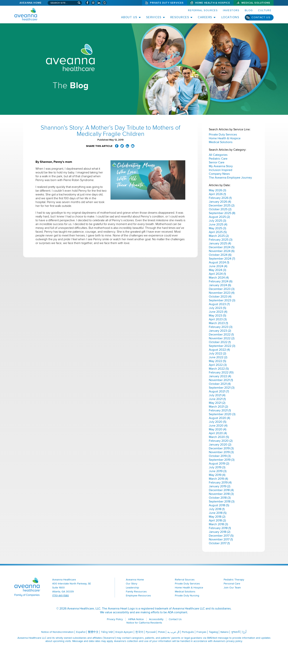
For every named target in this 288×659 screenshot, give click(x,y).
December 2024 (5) (221, 247)
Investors (231, 10)
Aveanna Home (31, 2)
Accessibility (156, 619)
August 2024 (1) (219, 262)
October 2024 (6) (220, 255)
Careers (205, 17)
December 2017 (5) (221, 536)
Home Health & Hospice (212, 2)
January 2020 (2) (220, 444)
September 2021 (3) (221, 388)
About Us (129, 17)
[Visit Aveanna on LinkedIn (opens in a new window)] (99, 3)
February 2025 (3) (220, 240)
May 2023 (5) (217, 315)
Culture (264, 10)
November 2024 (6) (221, 251)
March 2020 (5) (219, 437)
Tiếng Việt (107, 632)
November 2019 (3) (221, 452)
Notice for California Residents (144, 622)
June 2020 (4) (218, 426)
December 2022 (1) (221, 334)
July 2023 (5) (217, 308)
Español (80, 632)
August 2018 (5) (219, 505)
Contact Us (261, 17)
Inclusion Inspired (220, 170)
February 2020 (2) (221, 441)
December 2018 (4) (221, 490)
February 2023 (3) (220, 327)
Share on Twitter (122, 146)
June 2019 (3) (217, 471)
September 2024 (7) (222, 259)
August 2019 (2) (219, 463)
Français (201, 632)
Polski (161, 632)
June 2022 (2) (218, 357)
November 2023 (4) (221, 293)
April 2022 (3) (218, 365)
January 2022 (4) (220, 376)
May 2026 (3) (217, 190)
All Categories (218, 155)
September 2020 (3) (222, 414)
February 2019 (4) (220, 482)
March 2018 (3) (218, 524)
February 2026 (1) (220, 198)
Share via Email (132, 146)
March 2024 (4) (219, 278)
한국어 (139, 632)
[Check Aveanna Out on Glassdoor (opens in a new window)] (105, 3)
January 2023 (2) (220, 331)
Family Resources (136, 591)
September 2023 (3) (222, 300)
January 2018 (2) (219, 532)
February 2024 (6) (220, 281)
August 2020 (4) (219, 418)
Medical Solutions (255, 2)
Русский (151, 632)
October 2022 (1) (220, 342)
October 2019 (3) (220, 456)
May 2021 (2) (217, 403)
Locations (230, 17)
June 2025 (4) (218, 224)
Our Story (131, 583)
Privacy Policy (115, 619)
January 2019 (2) (219, 486)
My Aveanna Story (221, 166)
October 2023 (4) (220, 296)
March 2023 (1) (218, 323)
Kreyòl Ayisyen (124, 632)
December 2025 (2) (221, 205)
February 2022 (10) (221, 372)
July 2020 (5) (217, 422)
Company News (219, 174)
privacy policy (234, 641)
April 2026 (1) (217, 194)
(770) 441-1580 (60, 595)
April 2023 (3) (218, 319)
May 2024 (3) (217, 270)
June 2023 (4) (218, 312)
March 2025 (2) (219, 236)
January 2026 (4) (220, 202)
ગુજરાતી (235, 632)
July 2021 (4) (217, 395)
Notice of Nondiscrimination (57, 632)
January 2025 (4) (220, 243)
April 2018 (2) (217, 520)
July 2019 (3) (217, 467)
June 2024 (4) (218, 266)
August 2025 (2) (219, 217)
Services (154, 17)
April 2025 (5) (218, 232)
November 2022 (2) (221, 338)
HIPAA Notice (136, 619)
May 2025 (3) (217, 228)
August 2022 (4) (219, 350)
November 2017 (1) (221, 539)
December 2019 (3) (221, 448)
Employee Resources (138, 595)
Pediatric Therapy (234, 579)
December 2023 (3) (221, 289)
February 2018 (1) (220, 528)
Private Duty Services (167, 2)
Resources (179, 17)
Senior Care (216, 162)
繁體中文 (93, 632)
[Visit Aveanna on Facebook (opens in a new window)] (87, 3)
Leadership (132, 587)
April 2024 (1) (217, 274)
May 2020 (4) (217, 429)
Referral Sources (203, 10)
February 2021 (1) (220, 410)
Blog (249, 10)
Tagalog (213, 632)
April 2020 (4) (218, 433)
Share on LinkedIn (127, 146)
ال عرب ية (173, 632)
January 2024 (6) (220, 285)
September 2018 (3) (221, 501)
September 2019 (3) (221, 460)
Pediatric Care (218, 159)
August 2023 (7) (219, 304)
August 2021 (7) (219, 391)
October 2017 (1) (219, 543)
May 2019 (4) (217, 475)
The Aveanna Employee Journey (230, 178)
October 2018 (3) (220, 498)
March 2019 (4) (218, 479)
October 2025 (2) (220, 209)
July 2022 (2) (217, 353)
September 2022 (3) (222, 346)
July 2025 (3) (217, 221)
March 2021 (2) (218, 407)
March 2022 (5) (219, 369)
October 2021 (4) (220, 384)
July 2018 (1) (217, 509)
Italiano (224, 632)
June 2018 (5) (217, 513)
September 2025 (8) (222, 213)
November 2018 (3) (221, 494)
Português (188, 632)
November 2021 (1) (221, 380)
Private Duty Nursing (187, 595)
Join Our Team (232, 587)
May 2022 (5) (217, 361)
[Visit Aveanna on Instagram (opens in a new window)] (93, 3)
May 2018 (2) (217, 517)
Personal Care (232, 583)
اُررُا (244, 632)
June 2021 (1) (217, 399)
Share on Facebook (116, 146)
